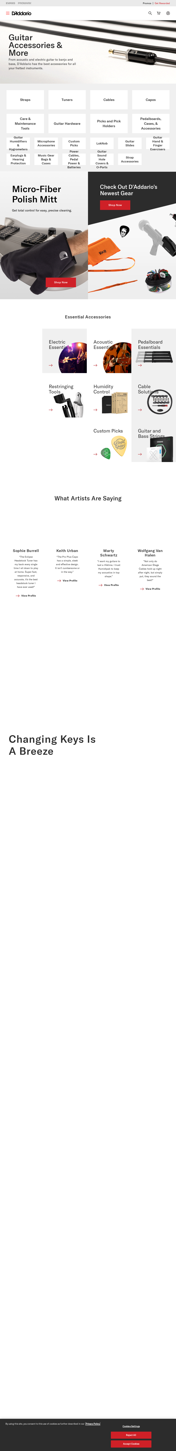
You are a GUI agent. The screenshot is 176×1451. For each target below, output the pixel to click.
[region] (88, 1435)
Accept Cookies (131, 1443)
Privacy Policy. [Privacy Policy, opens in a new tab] (93, 1423)
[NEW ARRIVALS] (132, 235)
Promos (147, 3)
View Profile (28, 550)
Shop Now (61, 282)
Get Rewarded (162, 3)
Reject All (131, 1435)
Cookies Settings (131, 1426)
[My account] (168, 13)
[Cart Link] (159, 13)
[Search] (150, 13)
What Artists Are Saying (88, 452)
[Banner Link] (26, 481)
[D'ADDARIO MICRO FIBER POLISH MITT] (44, 235)
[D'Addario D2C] (21, 13)
